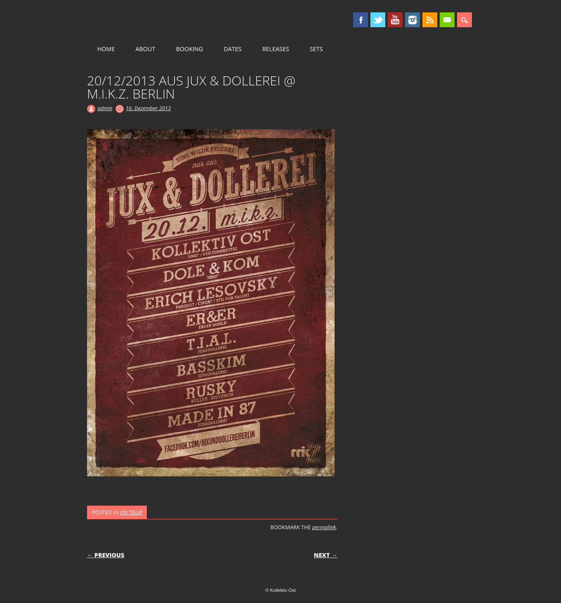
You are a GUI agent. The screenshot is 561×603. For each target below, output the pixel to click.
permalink (324, 527)
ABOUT (145, 49)
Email (447, 19)
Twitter (377, 19)
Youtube (395, 19)
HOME (106, 49)
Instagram (412, 19)
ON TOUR (131, 512)
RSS (429, 19)
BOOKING (189, 49)
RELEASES (275, 49)
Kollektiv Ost (157, 20)
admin (104, 108)
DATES (232, 49)
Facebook (360, 19)
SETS (316, 49)
